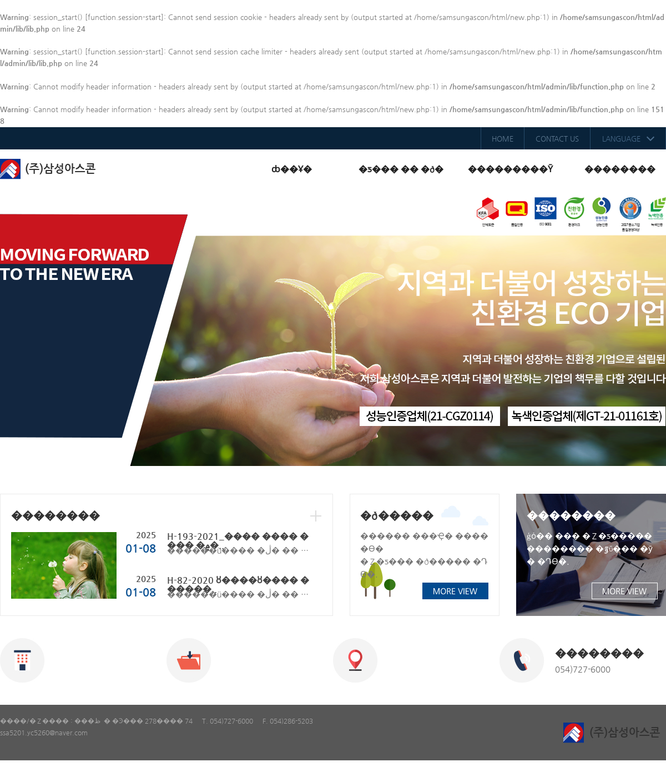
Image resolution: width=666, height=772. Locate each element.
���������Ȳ (510, 169)
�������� (619, 169)
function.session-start (124, 17)
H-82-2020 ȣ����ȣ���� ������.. (238, 584)
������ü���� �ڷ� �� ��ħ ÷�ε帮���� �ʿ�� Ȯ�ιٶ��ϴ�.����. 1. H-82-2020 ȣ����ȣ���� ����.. (240, 594)
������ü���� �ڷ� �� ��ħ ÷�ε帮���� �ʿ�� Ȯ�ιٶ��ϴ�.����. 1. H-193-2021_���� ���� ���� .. (240, 550)
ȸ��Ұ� (291, 169)
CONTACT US (557, 138)
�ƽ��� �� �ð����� (401, 176)
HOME (502, 138)
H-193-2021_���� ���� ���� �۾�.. (238, 540)
